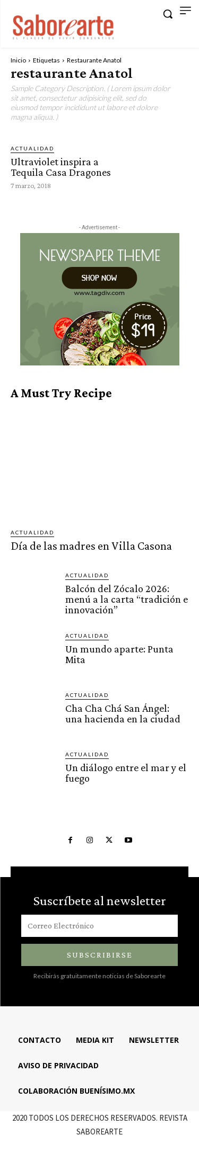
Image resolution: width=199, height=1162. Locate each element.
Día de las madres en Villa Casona (91, 545)
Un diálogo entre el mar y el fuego (125, 773)
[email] (99, 926)
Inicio (18, 60)
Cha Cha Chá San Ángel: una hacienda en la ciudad (122, 713)
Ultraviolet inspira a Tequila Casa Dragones (61, 167)
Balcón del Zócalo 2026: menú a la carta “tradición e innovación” (126, 599)
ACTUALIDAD (32, 148)
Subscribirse (100, 954)
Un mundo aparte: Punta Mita (119, 654)
